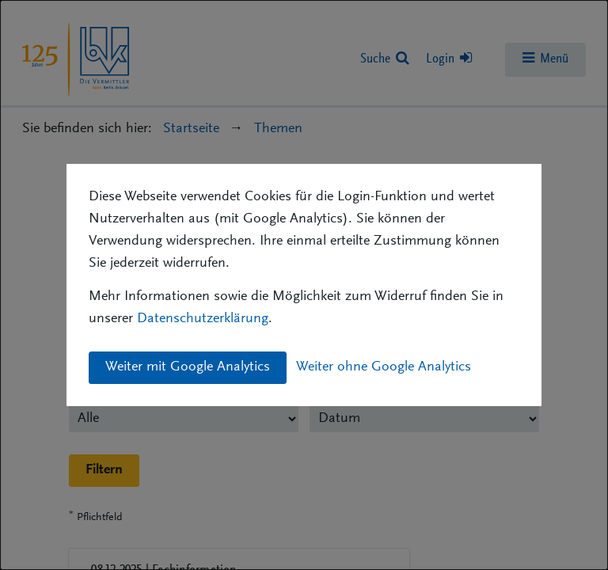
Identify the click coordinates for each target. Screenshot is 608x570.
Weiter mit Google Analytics (187, 367)
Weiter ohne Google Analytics (383, 367)
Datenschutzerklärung (202, 319)
